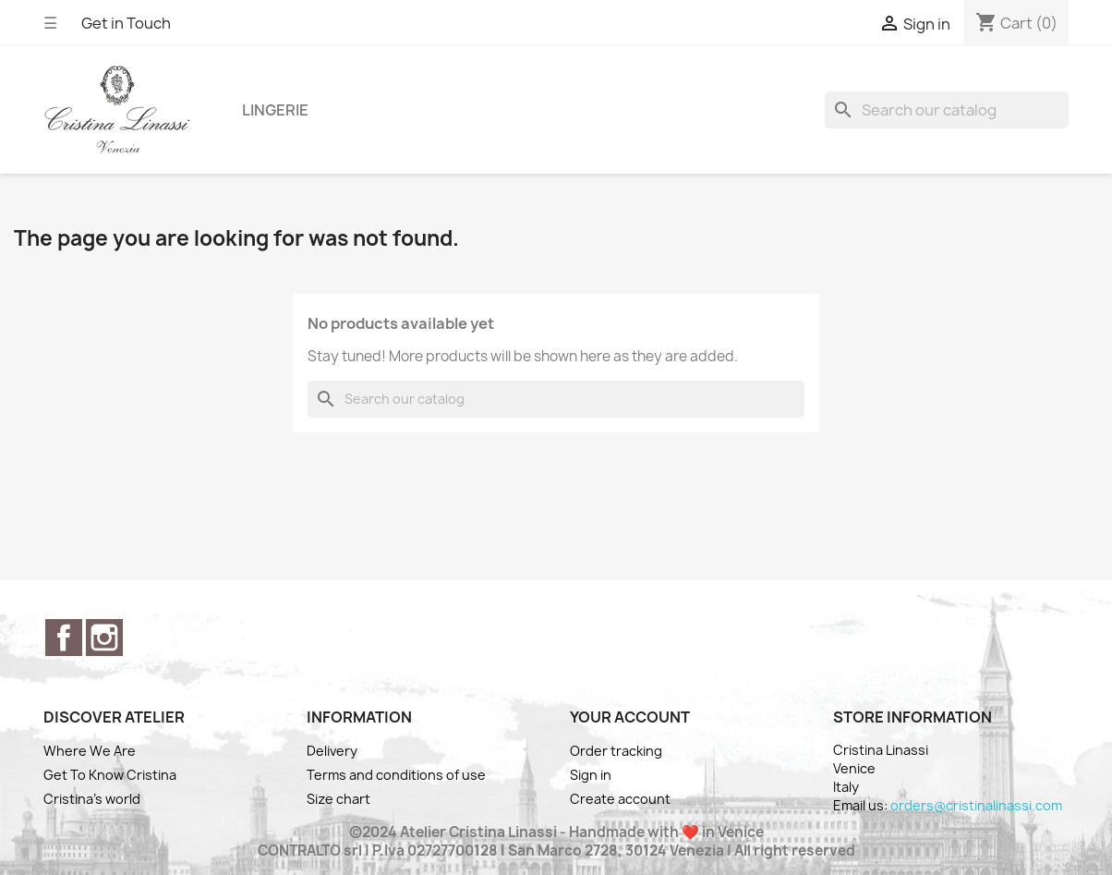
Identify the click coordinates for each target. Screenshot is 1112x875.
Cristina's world (91, 799)
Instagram (104, 637)
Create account (620, 799)
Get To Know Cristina (109, 775)
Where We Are (89, 751)
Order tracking (616, 751)
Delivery (332, 751)
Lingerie (275, 110)
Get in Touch (126, 23)
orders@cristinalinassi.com (976, 805)
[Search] (947, 109)
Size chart (338, 799)
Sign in (590, 775)
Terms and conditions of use (396, 775)
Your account (630, 717)
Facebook (63, 637)
